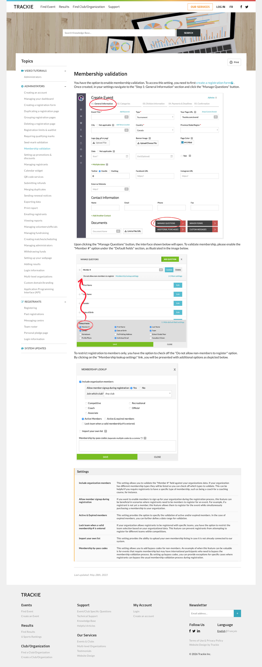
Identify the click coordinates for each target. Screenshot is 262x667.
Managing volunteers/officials (40, 226)
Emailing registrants (35, 214)
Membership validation (37, 148)
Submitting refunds (35, 182)
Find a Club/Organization (35, 652)
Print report (31, 207)
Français (232, 631)
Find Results (28, 631)
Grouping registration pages (40, 117)
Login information (34, 270)
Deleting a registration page (39, 123)
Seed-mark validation (36, 142)
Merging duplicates (35, 189)
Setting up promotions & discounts (38, 156)
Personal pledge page (36, 332)
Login (136, 611)
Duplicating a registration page (41, 111)
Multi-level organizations (38, 276)
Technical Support (87, 616)
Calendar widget (33, 170)
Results (64, 7)
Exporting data (32, 201)
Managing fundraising (36, 232)
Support (114, 7)
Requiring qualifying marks (39, 136)
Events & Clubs (85, 641)
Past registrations (34, 314)
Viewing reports (33, 220)
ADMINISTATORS (34, 86)
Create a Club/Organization (36, 657)
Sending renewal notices (37, 195)
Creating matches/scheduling (40, 239)
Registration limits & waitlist (40, 129)
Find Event (47, 7)
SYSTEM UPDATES (35, 348)
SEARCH (188, 33)
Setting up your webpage (38, 257)
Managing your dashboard (39, 98)
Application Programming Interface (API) (39, 290)
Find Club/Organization (89, 7)
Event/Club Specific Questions (94, 611)
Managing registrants (36, 164)
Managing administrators (38, 245)
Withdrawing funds (35, 251)
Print (236, 62)
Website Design (86, 655)
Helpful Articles (86, 625)
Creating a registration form (40, 104)
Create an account (143, 616)
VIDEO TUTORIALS (35, 70)
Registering (30, 307)
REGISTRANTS (33, 301)
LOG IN (220, 7)
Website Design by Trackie (204, 644)
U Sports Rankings (31, 636)
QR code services (33, 176)
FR (231, 7)
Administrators (32, 76)
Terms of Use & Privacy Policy (206, 640)
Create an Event (30, 616)
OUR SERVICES (200, 7)
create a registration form (213, 83)
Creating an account (35, 92)
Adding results (32, 264)
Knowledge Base (86, 620)
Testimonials (84, 650)
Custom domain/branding (38, 282)
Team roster (31, 326)
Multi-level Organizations (91, 646)
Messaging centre (34, 320)
